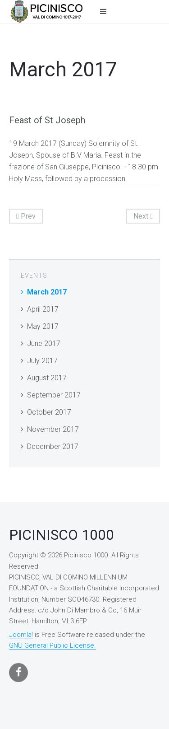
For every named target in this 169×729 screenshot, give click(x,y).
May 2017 (43, 326)
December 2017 (52, 446)
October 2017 (49, 412)
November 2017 (53, 429)
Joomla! (21, 635)
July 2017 (42, 360)
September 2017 (54, 395)
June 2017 (43, 343)
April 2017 (43, 309)
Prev (26, 216)
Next (143, 216)
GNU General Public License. (52, 645)
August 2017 (47, 378)
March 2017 (47, 292)
